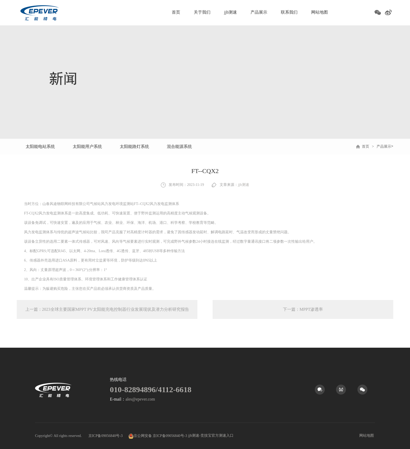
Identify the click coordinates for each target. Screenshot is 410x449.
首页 (176, 12)
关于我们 (202, 12)
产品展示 (258, 12)
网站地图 (319, 12)
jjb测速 (230, 12)
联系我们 (289, 12)
